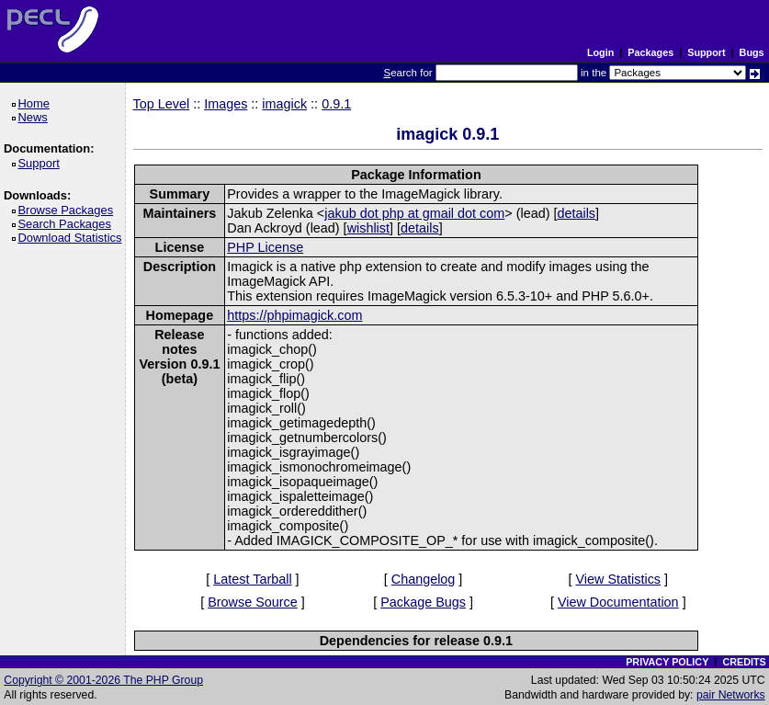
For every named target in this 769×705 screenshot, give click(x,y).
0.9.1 (336, 104)
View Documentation (618, 602)
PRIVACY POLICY (667, 661)
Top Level (161, 104)
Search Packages (67, 224)
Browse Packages (68, 210)
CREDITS (743, 661)
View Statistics (619, 579)
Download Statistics (72, 237)
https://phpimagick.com (294, 315)
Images (225, 104)
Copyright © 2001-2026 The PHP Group (103, 680)
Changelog (423, 579)
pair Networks (730, 694)
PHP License (265, 247)
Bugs (752, 52)
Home (36, 103)
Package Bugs (423, 602)
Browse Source (253, 602)
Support (706, 52)
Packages (650, 52)
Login (600, 52)
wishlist (368, 228)
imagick (284, 104)
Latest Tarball (252, 579)
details (576, 213)
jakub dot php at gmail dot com (414, 213)
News (35, 117)
